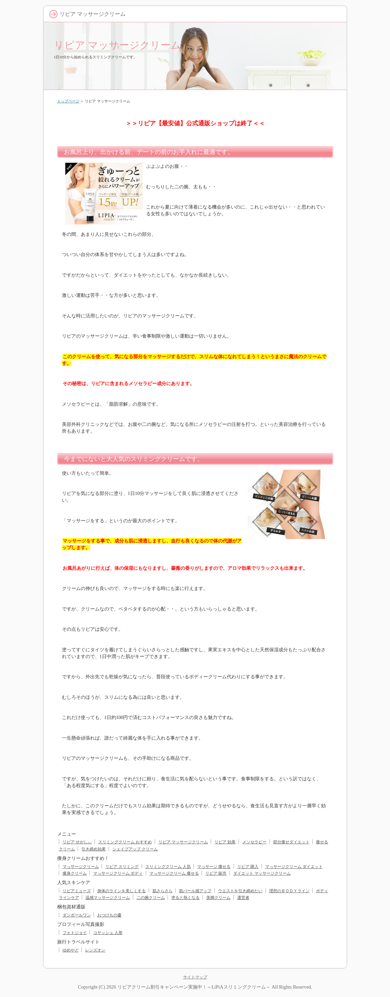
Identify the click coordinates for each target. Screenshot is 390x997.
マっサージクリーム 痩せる (174, 873)
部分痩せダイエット (291, 842)
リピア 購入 (247, 866)
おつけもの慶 (109, 915)
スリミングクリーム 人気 (168, 866)
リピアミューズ (77, 891)
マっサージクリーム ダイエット (294, 866)
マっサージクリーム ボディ (118, 873)
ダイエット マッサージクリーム (262, 873)
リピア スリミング (122, 866)
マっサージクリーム (81, 866)
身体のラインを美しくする (121, 891)
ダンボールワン (77, 915)
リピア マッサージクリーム (117, 45)
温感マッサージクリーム (107, 897)
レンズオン (95, 950)
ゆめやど (71, 950)
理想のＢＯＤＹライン (289, 891)
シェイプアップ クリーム (135, 849)
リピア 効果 (225, 842)
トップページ (68, 101)
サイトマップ (195, 977)
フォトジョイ (75, 932)
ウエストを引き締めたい (240, 891)
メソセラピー (254, 842)
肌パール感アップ (195, 891)
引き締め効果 (93, 849)
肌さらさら (162, 891)
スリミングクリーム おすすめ (125, 842)
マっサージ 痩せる (214, 866)
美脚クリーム (218, 897)
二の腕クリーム (151, 897)
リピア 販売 (215, 873)
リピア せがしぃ (77, 842)
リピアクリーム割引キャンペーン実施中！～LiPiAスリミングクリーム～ (194, 987)
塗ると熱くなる (185, 897)
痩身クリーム (75, 873)
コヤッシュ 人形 (107, 932)
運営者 (243, 897)
